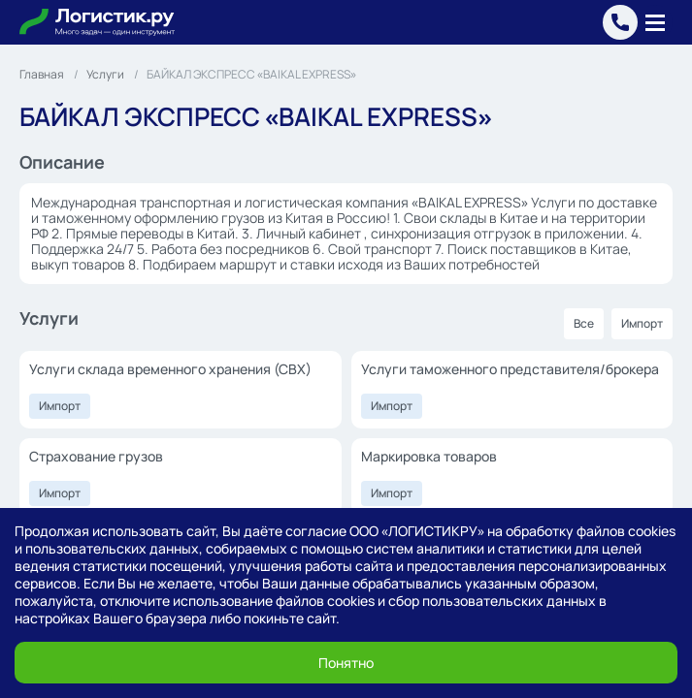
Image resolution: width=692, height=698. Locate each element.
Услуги (105, 74)
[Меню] (655, 22)
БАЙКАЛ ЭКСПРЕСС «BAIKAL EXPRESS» (251, 74)
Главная (41, 74)
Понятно (346, 662)
